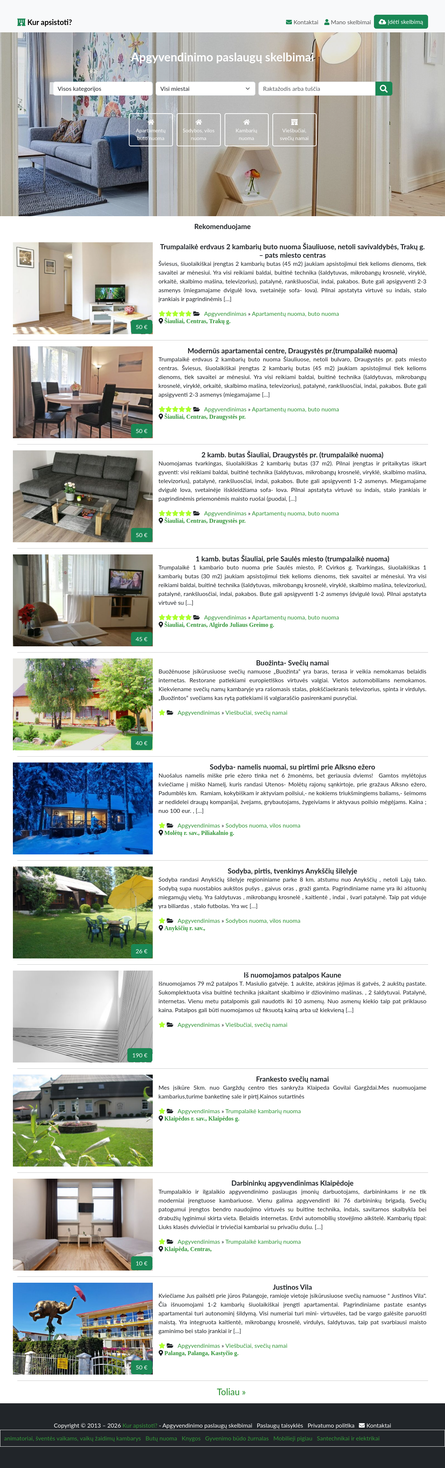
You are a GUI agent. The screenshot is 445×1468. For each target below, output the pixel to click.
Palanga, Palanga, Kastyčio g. (202, 1353)
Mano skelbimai (347, 21)
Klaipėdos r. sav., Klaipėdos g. (202, 1118)
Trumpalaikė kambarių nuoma (263, 1110)
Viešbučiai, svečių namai (256, 712)
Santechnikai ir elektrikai (348, 1438)
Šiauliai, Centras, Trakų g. (198, 321)
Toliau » (231, 1391)
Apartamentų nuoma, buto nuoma (295, 313)
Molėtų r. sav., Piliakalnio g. (199, 833)
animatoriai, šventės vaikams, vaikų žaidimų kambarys (72, 1438)
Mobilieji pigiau (292, 1438)
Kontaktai (302, 21)
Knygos (191, 1438)
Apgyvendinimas (225, 313)
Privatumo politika (332, 1425)
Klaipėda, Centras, (188, 1249)
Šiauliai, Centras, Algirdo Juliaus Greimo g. (219, 625)
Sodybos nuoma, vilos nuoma (263, 825)
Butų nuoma (161, 1438)
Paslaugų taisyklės (280, 1425)
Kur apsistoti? (44, 22)
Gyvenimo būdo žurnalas (237, 1438)
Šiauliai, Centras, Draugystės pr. (205, 416)
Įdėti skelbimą (401, 21)
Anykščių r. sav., (185, 928)
